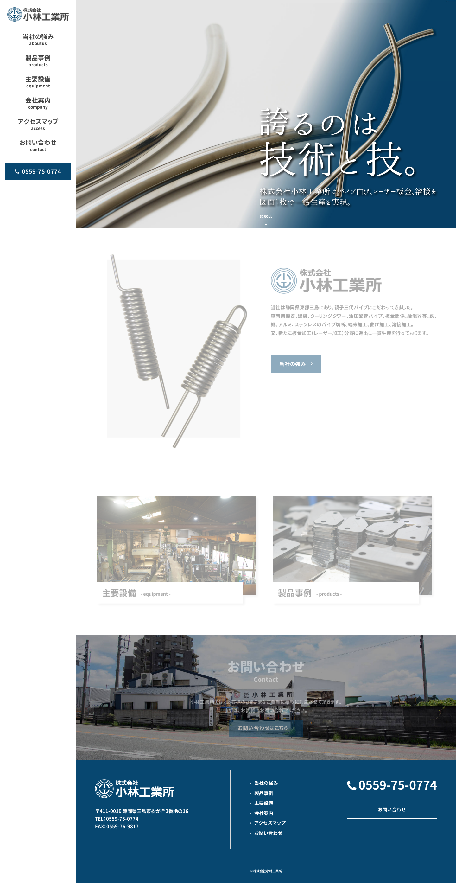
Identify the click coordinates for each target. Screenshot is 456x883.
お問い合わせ (268, 833)
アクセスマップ (270, 823)
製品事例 (263, 793)
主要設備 (263, 803)
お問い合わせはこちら (263, 728)
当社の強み (292, 364)
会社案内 (263, 813)
